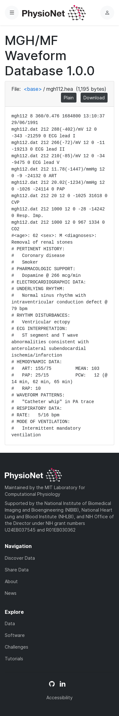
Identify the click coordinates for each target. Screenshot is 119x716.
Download (94, 97)
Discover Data (20, 558)
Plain (69, 97)
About (11, 581)
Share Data (17, 569)
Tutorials (14, 658)
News (11, 593)
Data (10, 623)
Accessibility (59, 697)
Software (15, 635)
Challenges (16, 647)
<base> (32, 89)
